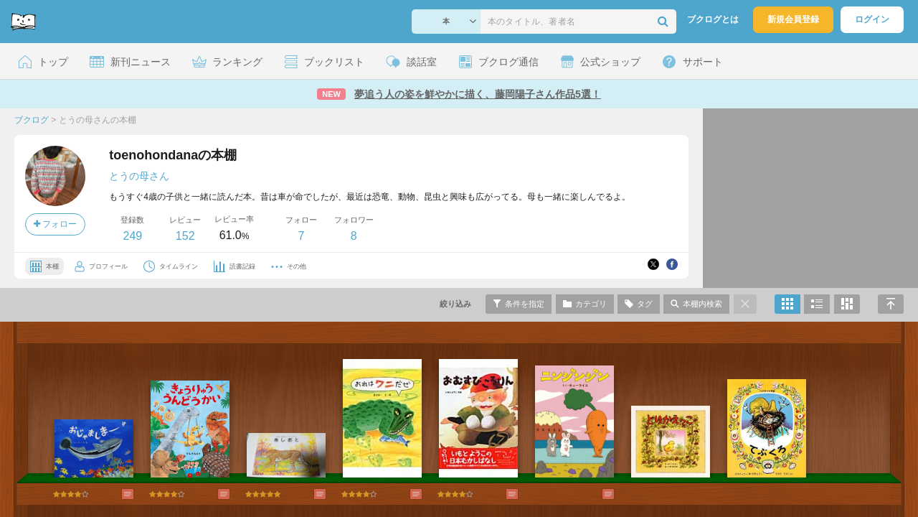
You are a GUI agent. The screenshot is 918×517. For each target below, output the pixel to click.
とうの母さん (139, 176)
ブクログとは (713, 19)
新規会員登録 (793, 19)
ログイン (872, 19)
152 (185, 236)
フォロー (55, 224)
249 (132, 236)
